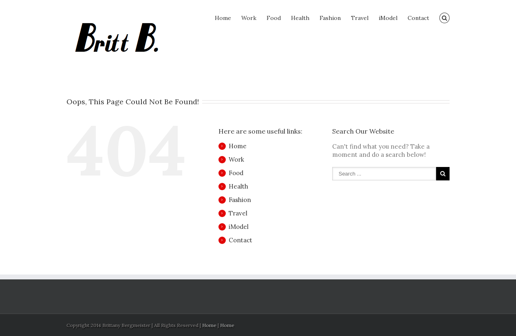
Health (300, 18)
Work (248, 18)
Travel (359, 18)
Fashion (330, 18)
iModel (388, 18)
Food (274, 18)
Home (223, 18)
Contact (418, 18)
